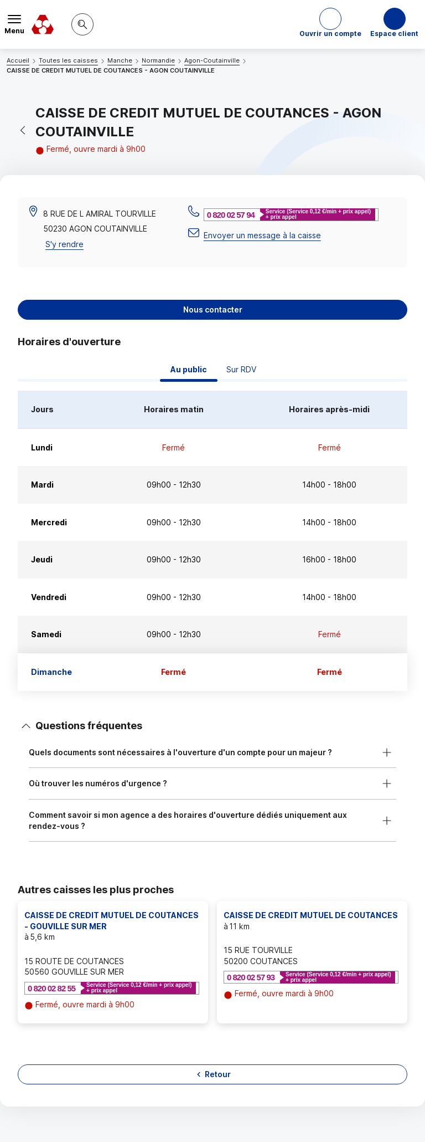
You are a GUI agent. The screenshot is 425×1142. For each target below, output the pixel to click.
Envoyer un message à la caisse (262, 235)
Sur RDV (241, 369)
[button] (330, 24)
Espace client (394, 33)
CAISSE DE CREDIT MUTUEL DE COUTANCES (311, 915)
